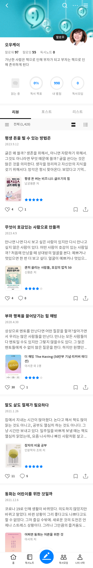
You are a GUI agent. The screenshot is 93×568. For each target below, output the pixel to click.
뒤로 (7, 5)
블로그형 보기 (73, 124)
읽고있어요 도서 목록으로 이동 (15, 83)
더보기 (75, 5)
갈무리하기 (75, 209)
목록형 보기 (85, 124)
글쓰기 (46, 557)
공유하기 (85, 209)
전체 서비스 (85, 5)
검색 (64, 5)
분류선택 (7, 124)
